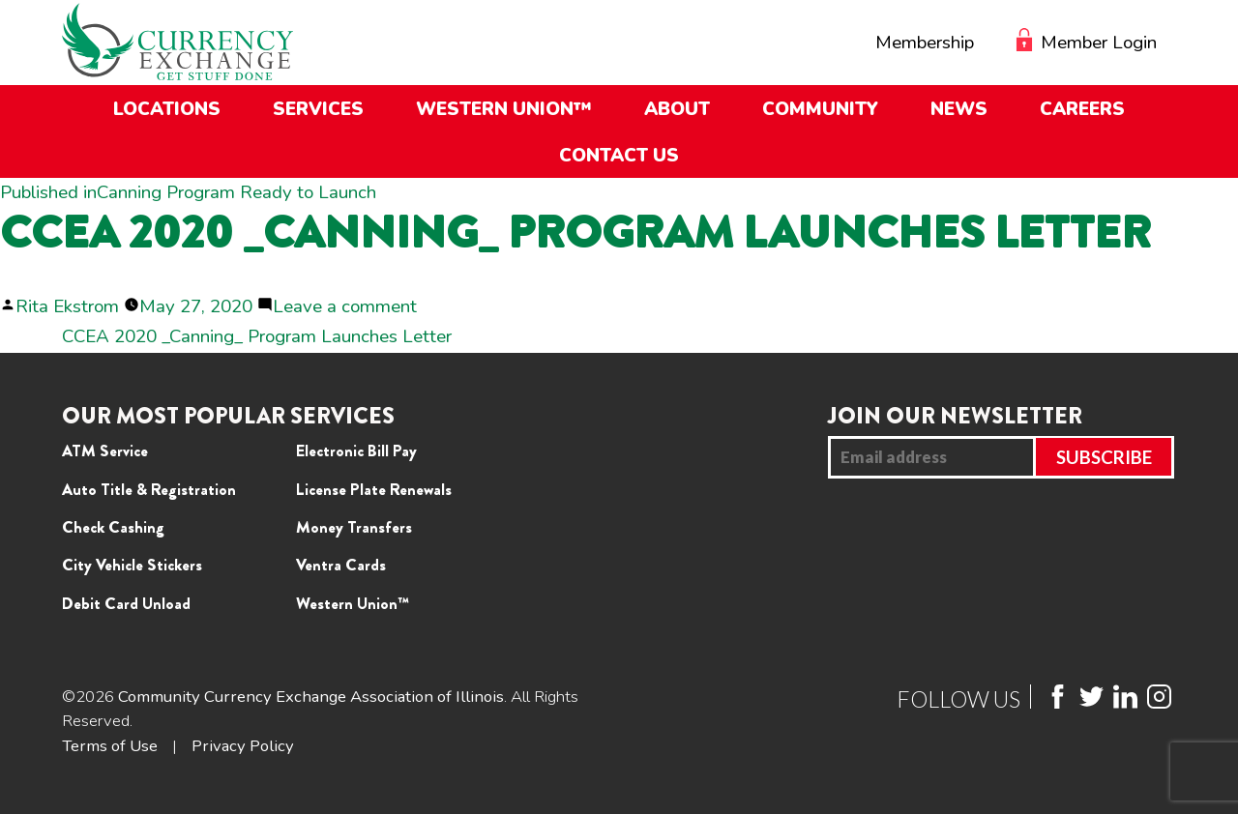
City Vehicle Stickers (132, 564)
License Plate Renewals (374, 489)
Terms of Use (110, 746)
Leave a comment (345, 306)
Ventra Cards (341, 564)
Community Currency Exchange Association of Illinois (311, 696)
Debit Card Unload (126, 603)
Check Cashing (113, 526)
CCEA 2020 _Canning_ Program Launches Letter (257, 336)
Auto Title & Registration (149, 489)
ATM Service (105, 450)
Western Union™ (352, 603)
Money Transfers (354, 526)
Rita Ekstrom (67, 306)
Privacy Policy (243, 746)
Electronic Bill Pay (356, 450)
